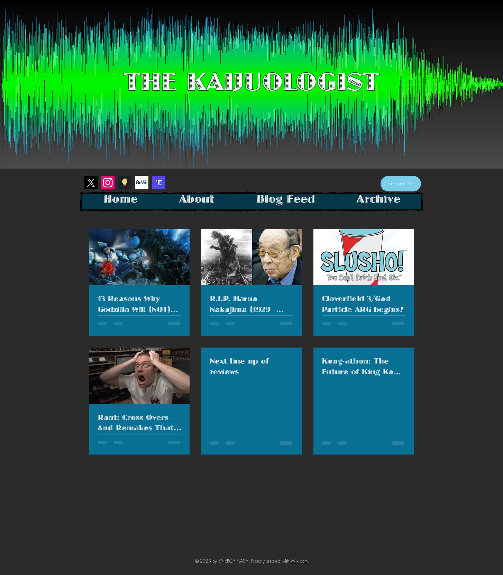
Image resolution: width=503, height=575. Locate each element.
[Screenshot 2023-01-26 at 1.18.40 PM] (124, 182)
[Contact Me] (401, 183)
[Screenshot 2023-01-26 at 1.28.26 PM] (158, 182)
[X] (91, 182)
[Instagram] (108, 182)
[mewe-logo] (141, 182)
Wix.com (299, 561)
